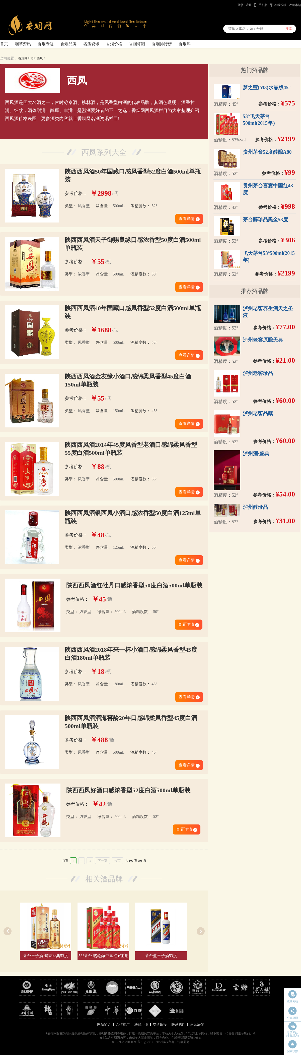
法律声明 (141, 1024)
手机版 (263, 5)
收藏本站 (295, 5)
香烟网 (22, 58)
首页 (4, 44)
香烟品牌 (68, 44)
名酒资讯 (91, 44)
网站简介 (104, 1024)
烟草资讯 (23, 44)
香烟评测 (137, 44)
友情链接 (160, 1024)
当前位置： (9, 58)
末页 (117, 861)
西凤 (40, 58)
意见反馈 (197, 1024)
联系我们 (178, 1024)
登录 (240, 5)
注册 (249, 5)
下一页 (102, 861)
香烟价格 (114, 44)
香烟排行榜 (162, 44)
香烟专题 (46, 44)
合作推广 (123, 1024)
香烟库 (185, 44)
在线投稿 (280, 5)
